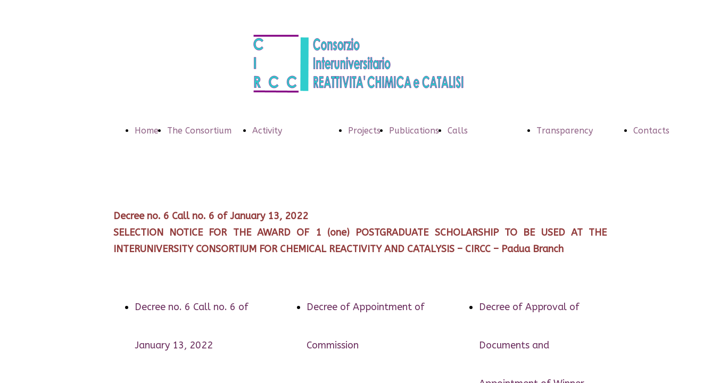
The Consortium (199, 131)
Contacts (651, 131)
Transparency (564, 131)
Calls (458, 131)
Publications (414, 131)
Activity (267, 131)
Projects (364, 131)
